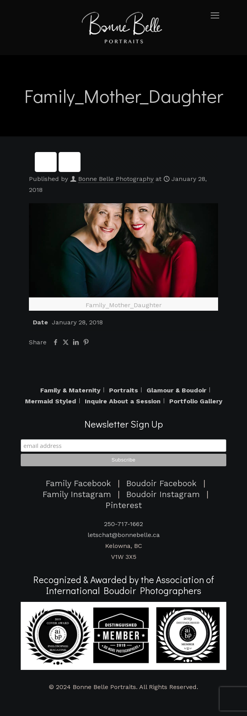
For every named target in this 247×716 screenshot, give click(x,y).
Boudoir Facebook (161, 483)
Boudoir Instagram (163, 494)
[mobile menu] (217, 15)
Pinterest (124, 505)
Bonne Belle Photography (116, 179)
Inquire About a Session (123, 401)
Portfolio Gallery (195, 401)
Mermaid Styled (50, 401)
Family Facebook (78, 483)
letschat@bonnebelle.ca (124, 535)
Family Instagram (77, 494)
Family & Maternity (70, 390)
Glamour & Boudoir (176, 390)
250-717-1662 (123, 524)
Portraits (123, 390)
